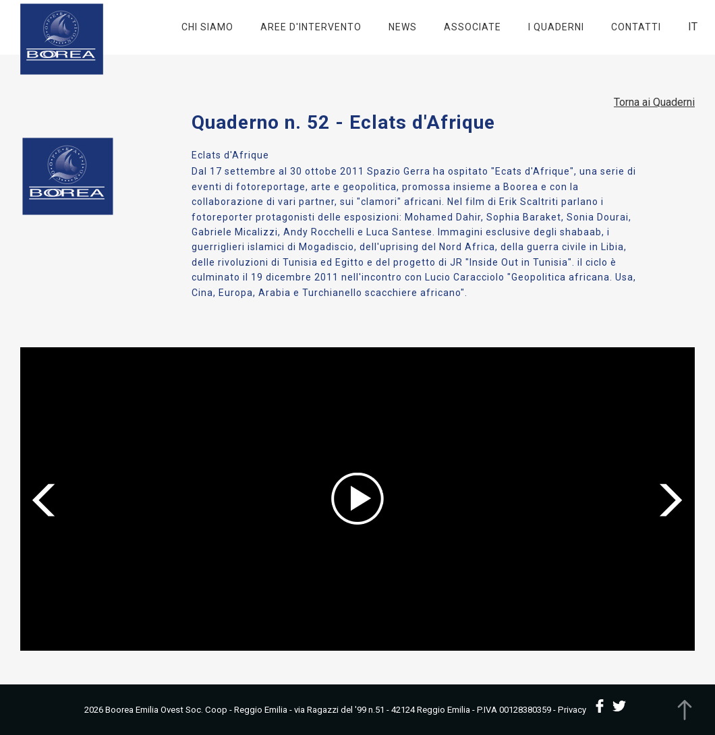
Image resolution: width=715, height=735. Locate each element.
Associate (472, 27)
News (403, 27)
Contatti (636, 27)
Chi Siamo (207, 27)
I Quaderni (556, 27)
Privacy (572, 710)
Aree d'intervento (311, 27)
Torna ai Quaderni (654, 102)
